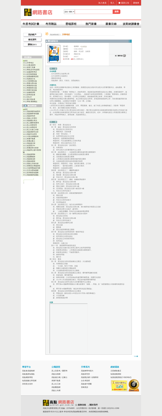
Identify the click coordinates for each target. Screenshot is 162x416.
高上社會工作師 (32, 130)
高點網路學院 (27, 377)
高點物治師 (31, 159)
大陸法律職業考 (32, 136)
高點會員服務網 (28, 371)
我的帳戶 (32, 35)
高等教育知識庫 (32, 173)
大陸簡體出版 (32, 81)
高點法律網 (56, 374)
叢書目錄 (111, 23)
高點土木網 (56, 390)
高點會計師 (31, 143)
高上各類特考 (32, 127)
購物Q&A (32, 44)
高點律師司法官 (32, 132)
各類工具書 (31, 67)
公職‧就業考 (31, 65)
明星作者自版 (32, 90)
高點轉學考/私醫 (33, 114)
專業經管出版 (32, 86)
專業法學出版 (32, 83)
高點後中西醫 (86, 384)
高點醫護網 (56, 387)
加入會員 (102, 3)
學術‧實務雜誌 (32, 101)
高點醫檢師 (31, 157)
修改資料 (32, 39)
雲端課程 (71, 23)
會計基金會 (31, 99)
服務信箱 (82, 405)
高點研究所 (31, 116)
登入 (112, 3)
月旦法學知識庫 (32, 170)
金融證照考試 (32, 72)
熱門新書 (91, 23)
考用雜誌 (51, 23)
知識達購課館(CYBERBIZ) (120, 377)
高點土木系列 (32, 118)
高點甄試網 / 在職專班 (89, 377)
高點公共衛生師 (32, 163)
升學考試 (30, 63)
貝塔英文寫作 (27, 384)
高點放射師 (31, 161)
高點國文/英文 (32, 120)
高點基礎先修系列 (33, 111)
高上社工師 (56, 384)
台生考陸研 (85, 381)
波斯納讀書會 (131, 23)
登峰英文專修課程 (33, 166)
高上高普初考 (32, 125)
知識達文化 (31, 79)
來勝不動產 (31, 139)
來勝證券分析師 (32, 148)
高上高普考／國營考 (59, 371)
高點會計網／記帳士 (59, 377)
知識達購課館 (115, 374)
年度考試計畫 (31, 23)
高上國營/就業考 (33, 123)
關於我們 (93, 405)
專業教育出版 (32, 88)
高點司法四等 (32, 134)
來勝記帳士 (31, 141)
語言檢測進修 (32, 74)
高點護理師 (31, 154)
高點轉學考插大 (87, 371)
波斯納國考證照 (32, 76)
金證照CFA (31, 145)
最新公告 (123, 3)
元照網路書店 (115, 371)
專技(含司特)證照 (33, 70)
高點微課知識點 (32, 175)
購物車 (136, 3)
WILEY (29, 97)
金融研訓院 (31, 92)
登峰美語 (84, 387)
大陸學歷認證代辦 (33, 168)
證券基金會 (31, 95)
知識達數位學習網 (29, 381)
